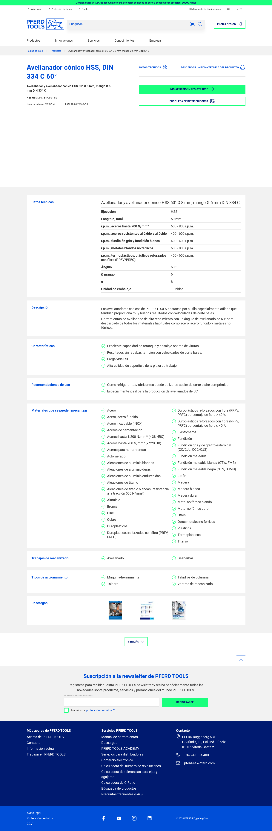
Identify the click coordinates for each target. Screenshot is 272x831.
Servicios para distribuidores (122, 754)
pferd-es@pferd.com (195, 763)
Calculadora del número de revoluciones (131, 766)
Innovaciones (64, 40)
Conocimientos (124, 40)
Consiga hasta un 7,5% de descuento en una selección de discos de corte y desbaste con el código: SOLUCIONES (136, 2)
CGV (30, 824)
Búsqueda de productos (118, 788)
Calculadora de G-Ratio (118, 783)
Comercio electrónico (117, 760)
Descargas (109, 743)
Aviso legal (34, 9)
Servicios (94, 40)
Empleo (83, 9)
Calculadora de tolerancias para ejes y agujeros (129, 774)
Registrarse (185, 702)
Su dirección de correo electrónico (78, 695)
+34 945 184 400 (192, 755)
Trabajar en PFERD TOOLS (46, 754)
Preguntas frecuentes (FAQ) (122, 794)
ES (239, 9)
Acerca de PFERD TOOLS (45, 737)
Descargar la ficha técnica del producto (213, 67)
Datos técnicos (153, 67)
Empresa (155, 40)
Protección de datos (60, 9)
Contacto (33, 743)
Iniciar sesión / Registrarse (192, 89)
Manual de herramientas (119, 737)
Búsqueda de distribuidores (205, 9)
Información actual (41, 748)
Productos (33, 40)
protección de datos (99, 710)
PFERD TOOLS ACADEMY (120, 748)
